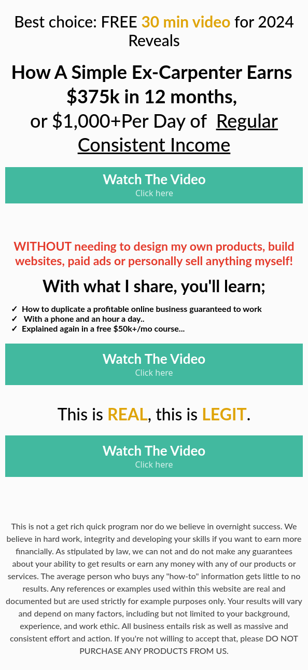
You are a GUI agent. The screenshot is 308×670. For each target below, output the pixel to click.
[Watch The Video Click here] (154, 185)
